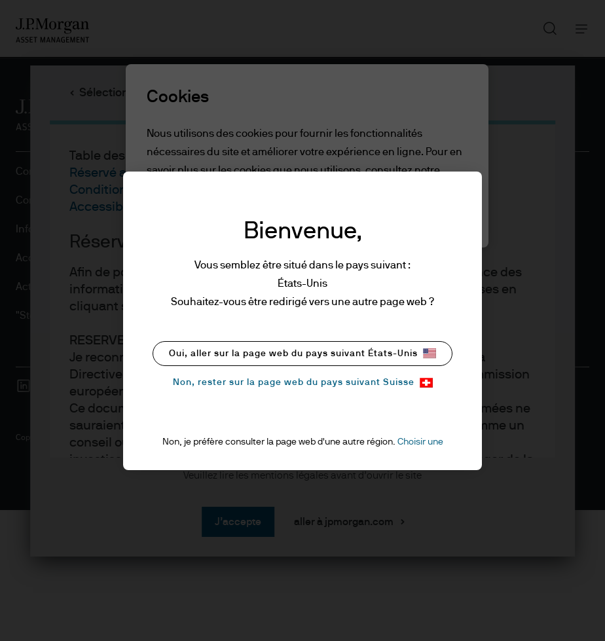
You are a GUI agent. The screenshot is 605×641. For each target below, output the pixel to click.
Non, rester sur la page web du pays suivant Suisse (303, 383)
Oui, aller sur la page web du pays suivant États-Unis (302, 353)
